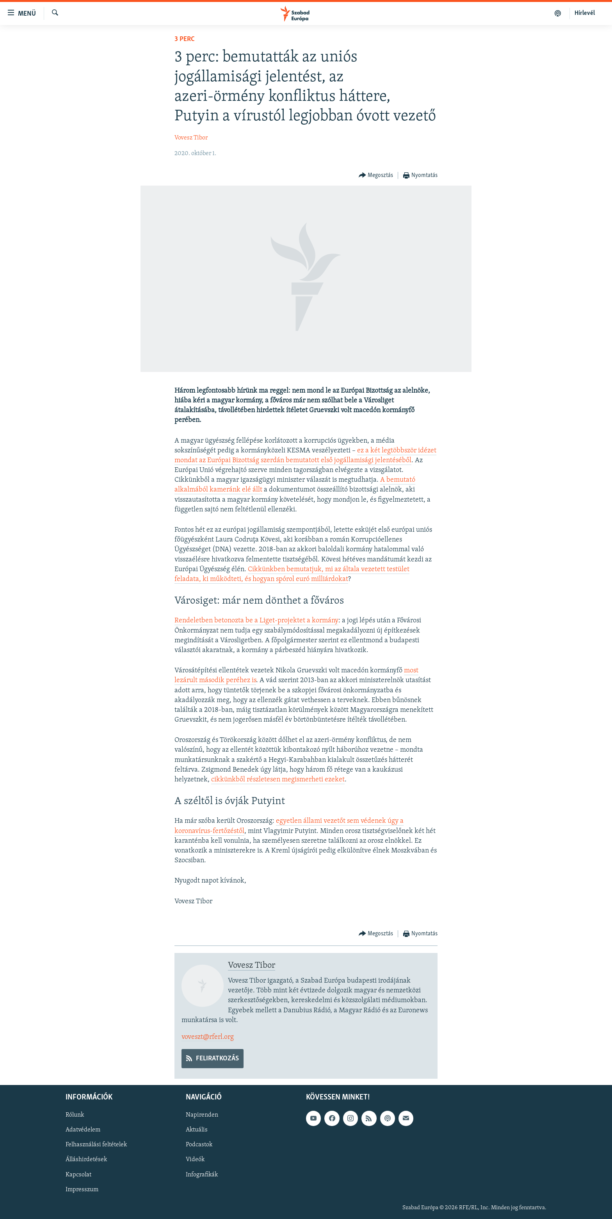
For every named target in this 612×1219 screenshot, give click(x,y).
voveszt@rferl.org (207, 1037)
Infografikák (202, 1175)
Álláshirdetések (86, 1160)
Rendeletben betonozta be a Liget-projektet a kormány (256, 620)
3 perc (184, 39)
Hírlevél (585, 13)
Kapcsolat (78, 1175)
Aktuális (197, 1130)
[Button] (376, 175)
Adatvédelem (83, 1130)
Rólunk (75, 1115)
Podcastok (199, 1145)
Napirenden (202, 1115)
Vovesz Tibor (191, 138)
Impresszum (82, 1190)
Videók (195, 1160)
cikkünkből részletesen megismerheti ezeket (278, 779)
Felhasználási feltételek (96, 1145)
